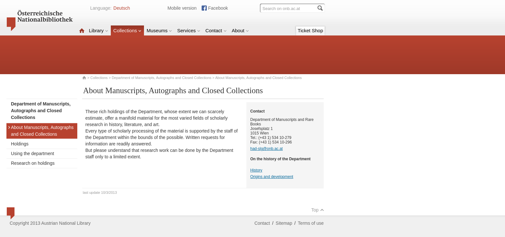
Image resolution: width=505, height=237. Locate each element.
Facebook (218, 8)
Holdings (19, 143)
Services (188, 30)
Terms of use (311, 223)
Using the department (32, 153)
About (240, 30)
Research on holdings (32, 163)
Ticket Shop (310, 30)
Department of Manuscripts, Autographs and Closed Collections (161, 78)
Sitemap (284, 223)
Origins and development (271, 176)
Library (98, 30)
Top (317, 209)
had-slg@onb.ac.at (266, 148)
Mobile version (181, 8)
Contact (216, 30)
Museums (159, 30)
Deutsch (121, 8)
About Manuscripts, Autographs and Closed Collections (41, 131)
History (256, 170)
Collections (127, 30)
